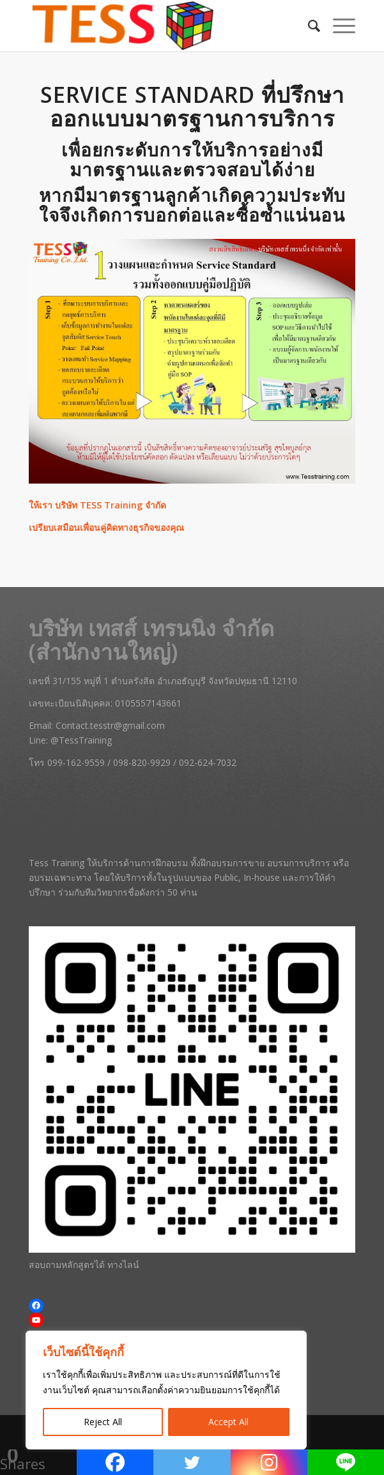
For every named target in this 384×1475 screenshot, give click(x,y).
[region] (166, 1390)
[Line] (345, 1462)
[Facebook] (115, 1462)
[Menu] (337, 25)
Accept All (228, 1422)
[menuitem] (307, 25)
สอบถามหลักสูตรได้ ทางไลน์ (84, 1264)
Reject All (103, 1422)
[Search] (307, 25)
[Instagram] (269, 1462)
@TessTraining (81, 740)
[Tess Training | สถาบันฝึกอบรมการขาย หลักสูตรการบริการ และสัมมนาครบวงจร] (159, 25)
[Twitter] (191, 1462)
